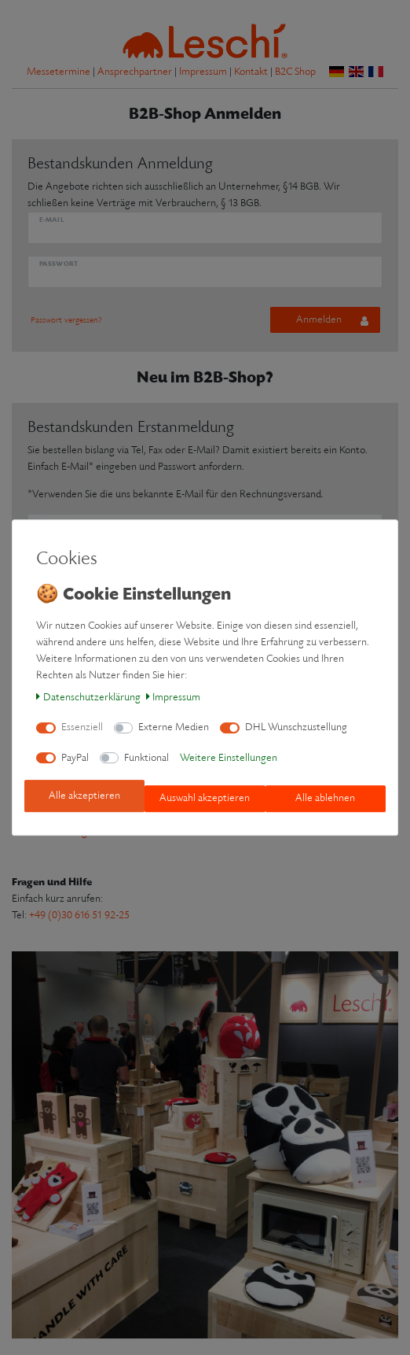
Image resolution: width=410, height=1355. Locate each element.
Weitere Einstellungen (228, 758)
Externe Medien (173, 727)
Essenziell (82, 727)
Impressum (173, 697)
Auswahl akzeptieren (204, 798)
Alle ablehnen (325, 798)
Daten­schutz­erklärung (88, 697)
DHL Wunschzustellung (296, 727)
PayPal (75, 758)
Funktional (146, 758)
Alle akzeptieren (84, 796)
